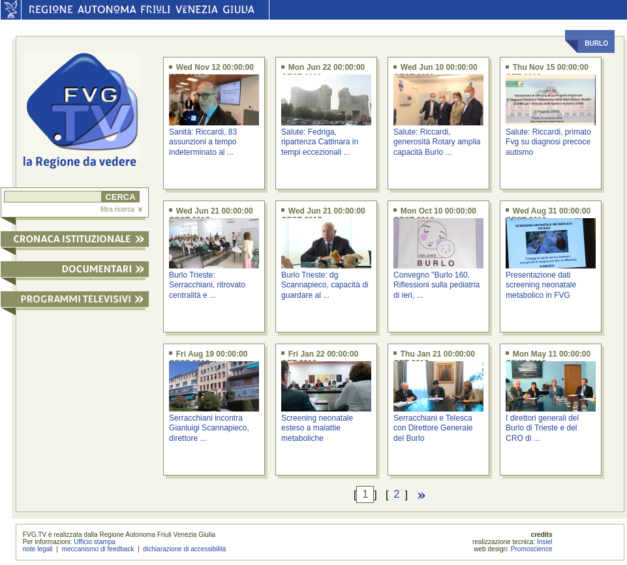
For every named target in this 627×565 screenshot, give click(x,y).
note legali (38, 549)
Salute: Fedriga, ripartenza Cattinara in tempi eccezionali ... (319, 142)
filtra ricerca (121, 209)
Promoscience (532, 549)
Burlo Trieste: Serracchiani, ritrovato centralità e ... (207, 285)
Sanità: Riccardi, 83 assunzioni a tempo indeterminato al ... (203, 142)
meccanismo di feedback (98, 549)
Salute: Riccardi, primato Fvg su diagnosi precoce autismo (548, 142)
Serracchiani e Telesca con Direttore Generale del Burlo (432, 428)
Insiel (545, 541)
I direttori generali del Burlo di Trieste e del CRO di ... (542, 428)
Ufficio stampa (94, 541)
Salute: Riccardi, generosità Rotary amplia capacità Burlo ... (436, 142)
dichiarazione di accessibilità (184, 549)
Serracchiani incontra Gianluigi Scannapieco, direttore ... (209, 428)
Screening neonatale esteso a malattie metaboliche (317, 428)
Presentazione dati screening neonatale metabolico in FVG (541, 285)
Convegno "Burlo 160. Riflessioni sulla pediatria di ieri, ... (436, 285)
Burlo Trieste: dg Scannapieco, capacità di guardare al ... (324, 285)
